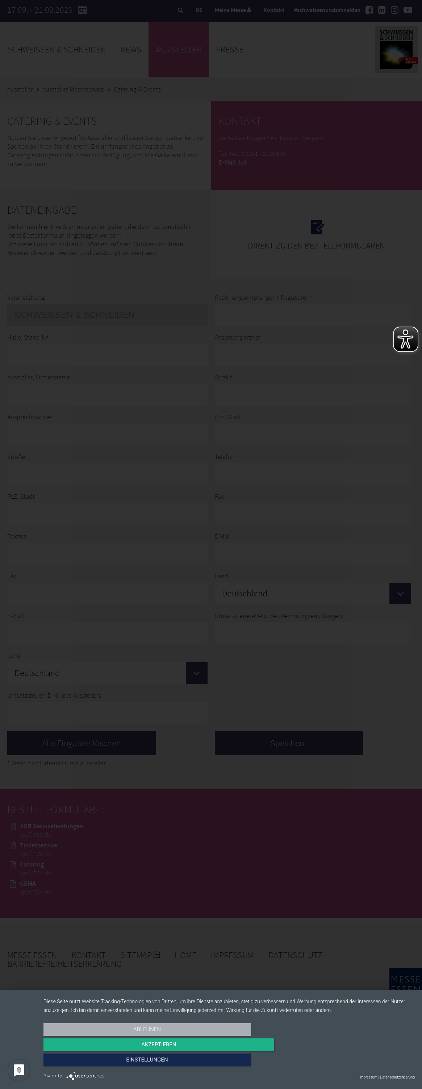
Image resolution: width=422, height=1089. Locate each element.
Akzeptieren (229, 1062)
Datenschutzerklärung (397, 1077)
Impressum (368, 1077)
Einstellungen (359, 1062)
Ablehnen (99, 1062)
